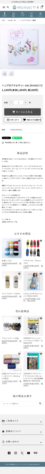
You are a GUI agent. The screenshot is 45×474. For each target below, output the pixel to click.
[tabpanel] (22, 46)
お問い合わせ (13, 119)
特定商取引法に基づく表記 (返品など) (16, 142)
